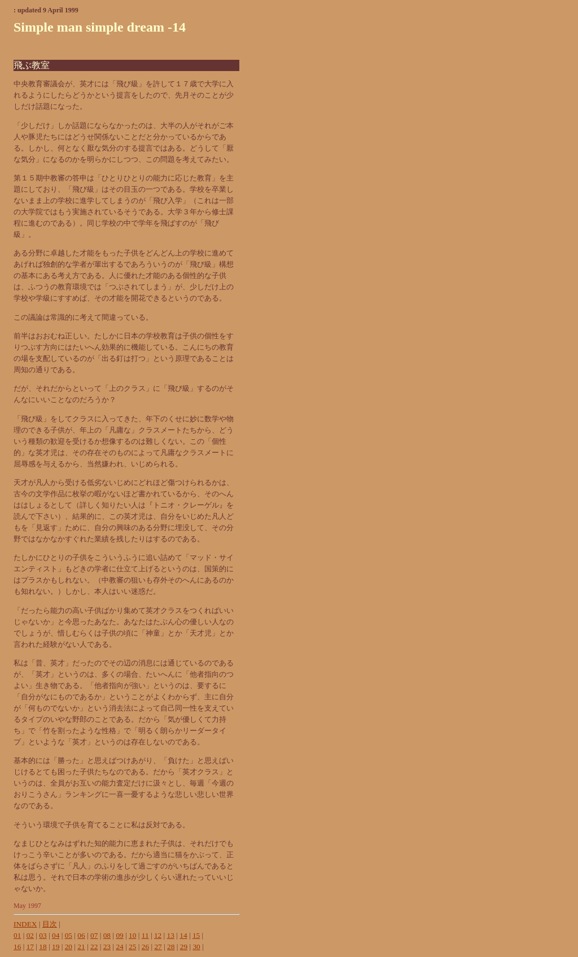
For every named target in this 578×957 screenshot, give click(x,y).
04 (55, 935)
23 (107, 946)
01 (17, 935)
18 (42, 946)
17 (30, 946)
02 (30, 935)
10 (132, 935)
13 (170, 935)
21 (81, 946)
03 (42, 935)
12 (157, 935)
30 (196, 946)
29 (183, 946)
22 (94, 946)
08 (107, 935)
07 (94, 935)
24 (119, 946)
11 (145, 935)
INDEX (25, 924)
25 (132, 946)
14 (183, 935)
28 (170, 946)
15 (196, 935)
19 (55, 946)
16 (17, 946)
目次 (49, 924)
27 (157, 946)
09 (119, 935)
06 (81, 935)
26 (145, 946)
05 (68, 935)
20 (68, 946)
